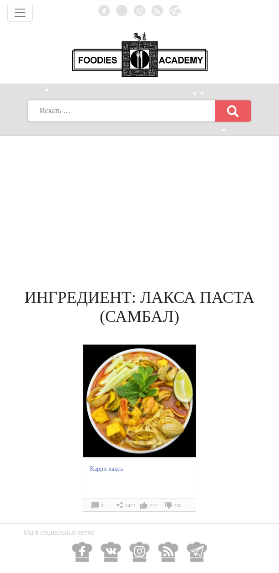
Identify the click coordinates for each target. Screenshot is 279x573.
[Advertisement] (140, 203)
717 (153, 505)
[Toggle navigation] (20, 13)
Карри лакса (106, 468)
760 (178, 505)
